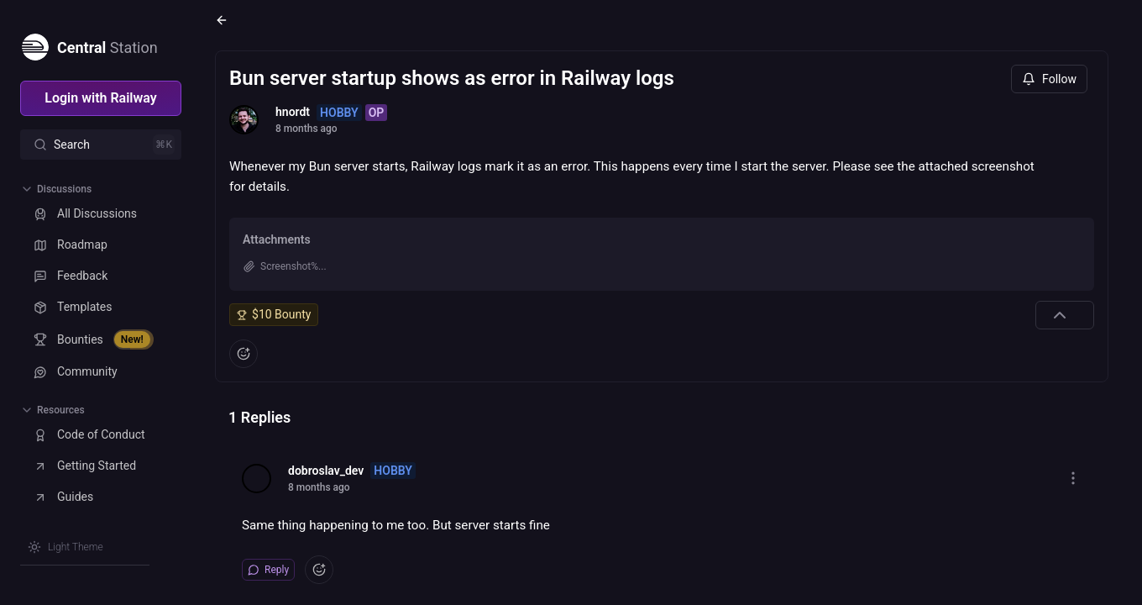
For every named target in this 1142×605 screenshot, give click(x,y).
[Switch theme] (65, 547)
